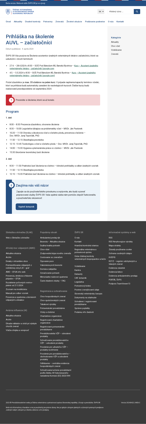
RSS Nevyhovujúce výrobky (121, 242)
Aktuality (18, 21)
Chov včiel (115, 46)
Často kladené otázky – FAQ (52, 281)
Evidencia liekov (116, 272)
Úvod (8, 21)
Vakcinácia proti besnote (51, 265)
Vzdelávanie (116, 50)
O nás (111, 21)
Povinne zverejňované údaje (87, 290)
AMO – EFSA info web (15, 272)
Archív (8, 257)
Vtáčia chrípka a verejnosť (17, 330)
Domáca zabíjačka (48, 269)
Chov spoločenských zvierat (52, 300)
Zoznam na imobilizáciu (16, 289)
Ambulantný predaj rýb (50, 238)
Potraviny (47, 21)
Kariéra (78, 270)
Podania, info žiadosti (84, 312)
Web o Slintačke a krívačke (17, 238)
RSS (110, 238)
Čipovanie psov (47, 261)
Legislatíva (79, 282)
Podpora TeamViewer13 (119, 284)
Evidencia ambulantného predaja (123, 276)
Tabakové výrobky (48, 304)
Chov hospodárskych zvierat (52, 296)
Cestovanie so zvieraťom (51, 257)
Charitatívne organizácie (51, 316)
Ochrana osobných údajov (120, 253)
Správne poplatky (82, 308)
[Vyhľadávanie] (120, 11)
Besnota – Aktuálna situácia (52, 242)
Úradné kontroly (32, 21)
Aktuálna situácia (13, 253)
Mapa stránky (115, 245)
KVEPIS (112, 257)
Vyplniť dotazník (26, 206)
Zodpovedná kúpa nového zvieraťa (55, 253)
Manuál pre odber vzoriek (17, 293)
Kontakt (120, 21)
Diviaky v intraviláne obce (17, 261)
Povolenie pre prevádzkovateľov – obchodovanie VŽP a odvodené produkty (55, 357)
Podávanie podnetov (95, 21)
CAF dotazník (80, 278)
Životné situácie (74, 21)
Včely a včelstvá (47, 312)
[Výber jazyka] (101, 11)
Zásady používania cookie (120, 249)
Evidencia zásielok (117, 268)
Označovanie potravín (49, 273)
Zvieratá (59, 21)
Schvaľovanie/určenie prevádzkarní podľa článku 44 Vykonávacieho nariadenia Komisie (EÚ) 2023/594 (55, 373)
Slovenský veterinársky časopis (88, 294)
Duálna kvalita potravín (50, 245)
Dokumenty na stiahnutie (85, 297)
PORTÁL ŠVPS (115, 280)
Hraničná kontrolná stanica (86, 245)
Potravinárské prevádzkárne (52, 308)
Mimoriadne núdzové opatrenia (54, 277)
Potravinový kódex (83, 286)
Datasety (78, 274)
